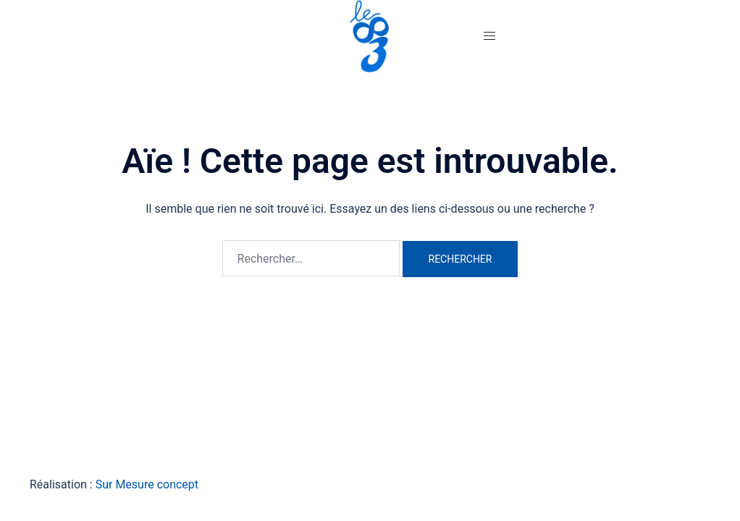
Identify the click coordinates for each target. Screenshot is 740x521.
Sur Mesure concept (147, 484)
